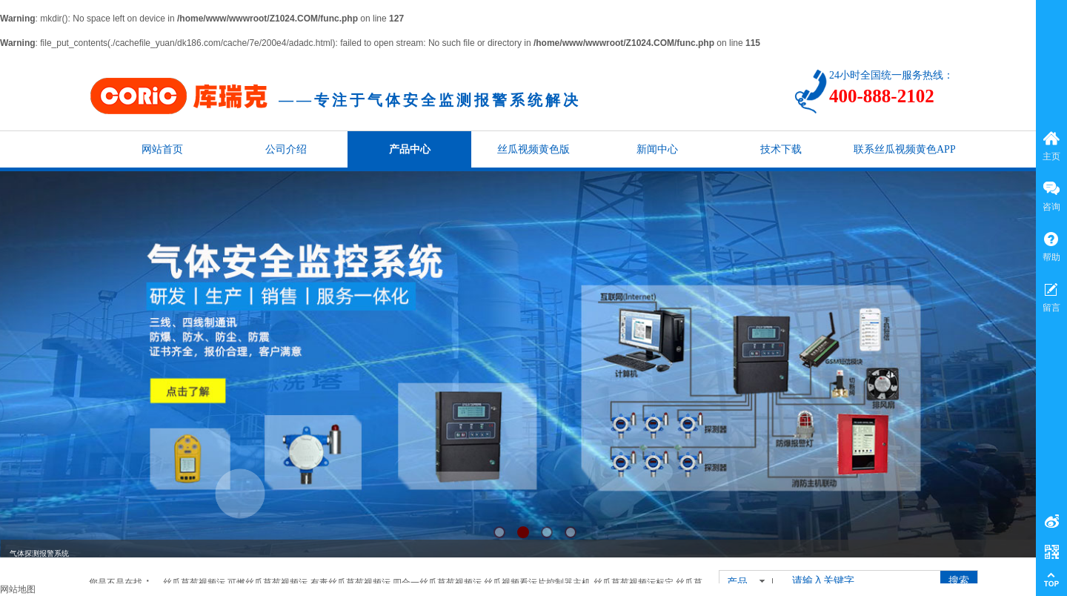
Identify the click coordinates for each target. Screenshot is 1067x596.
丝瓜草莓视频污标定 (634, 582)
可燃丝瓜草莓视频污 (267, 582)
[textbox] (858, 581)
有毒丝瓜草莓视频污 (350, 582)
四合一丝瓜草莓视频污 (437, 582)
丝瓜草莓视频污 (194, 582)
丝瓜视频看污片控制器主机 (537, 582)
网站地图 (18, 589)
